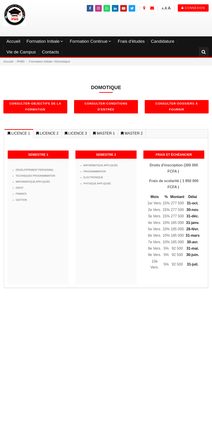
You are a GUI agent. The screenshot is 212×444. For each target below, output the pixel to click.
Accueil (13, 41)
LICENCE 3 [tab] (76, 133)
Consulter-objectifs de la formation (35, 106)
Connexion (193, 8)
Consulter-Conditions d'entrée (105, 106)
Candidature (162, 41)
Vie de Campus (21, 52)
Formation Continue (89, 41)
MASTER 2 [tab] (131, 133)
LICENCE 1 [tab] (19, 133)
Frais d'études (131, 41)
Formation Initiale (43, 41)
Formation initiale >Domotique (49, 61)
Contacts (50, 52)
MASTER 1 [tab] (104, 133)
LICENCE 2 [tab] (47, 133)
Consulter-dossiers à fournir (176, 106)
